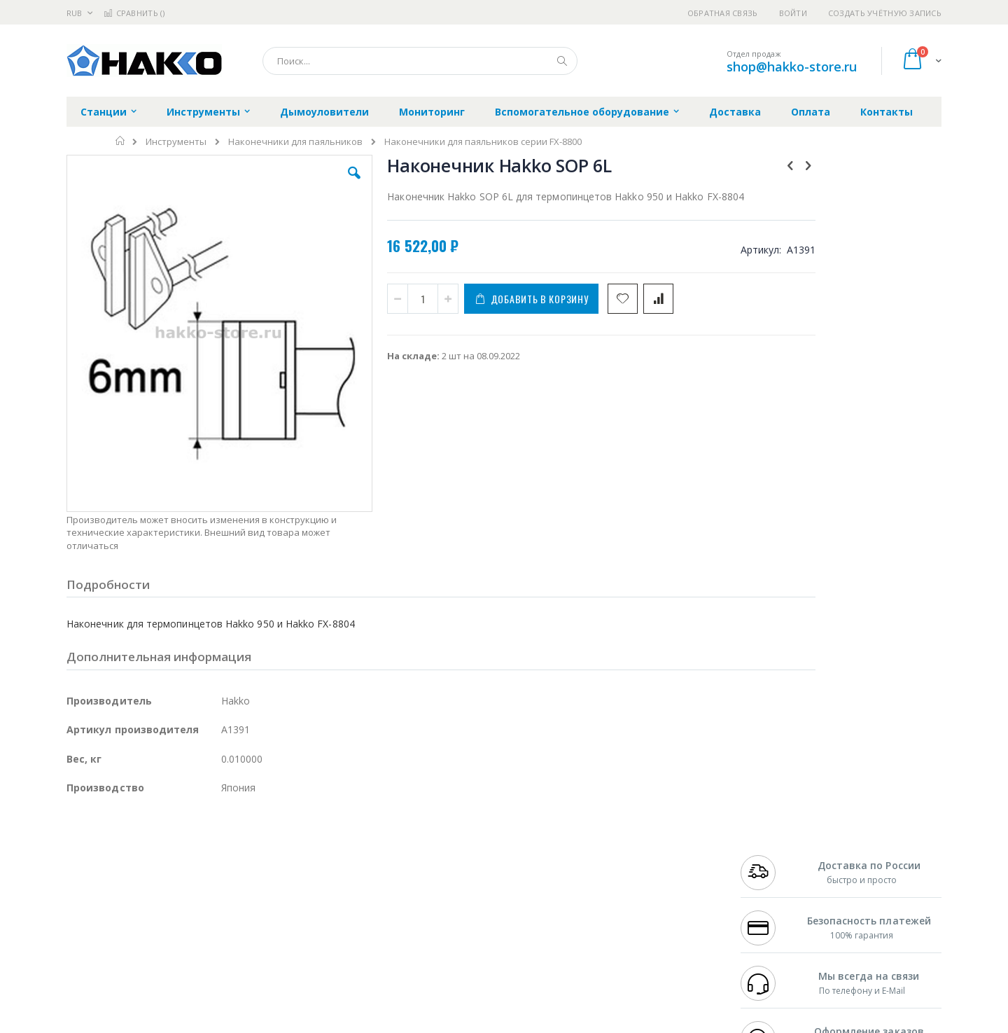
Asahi (218, 884)
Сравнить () (134, 13)
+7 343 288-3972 (771, 870)
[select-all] (867, 424)
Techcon (186, 938)
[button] (316, 183)
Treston (82, 938)
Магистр (276, 856)
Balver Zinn (90, 884)
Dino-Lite (176, 911)
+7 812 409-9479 (771, 856)
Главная (120, 140)
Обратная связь (722, 13)
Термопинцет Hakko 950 (843, 465)
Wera (175, 965)
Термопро (222, 856)
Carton (223, 911)
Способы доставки (631, 870)
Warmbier (134, 938)
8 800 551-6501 (775, 884)
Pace (176, 843)
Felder (179, 884)
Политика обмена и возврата (431, 870)
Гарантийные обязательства (430, 843)
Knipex (135, 965)
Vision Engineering (105, 911)
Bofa (76, 856)
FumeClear (123, 856)
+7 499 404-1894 (771, 843)
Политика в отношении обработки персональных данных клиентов (443, 905)
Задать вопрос (399, 938)
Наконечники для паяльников (295, 141)
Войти (793, 13)
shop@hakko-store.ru (792, 66)
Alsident (258, 843)
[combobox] (420, 61)
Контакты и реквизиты (641, 843)
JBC (146, 843)
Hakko (80, 843)
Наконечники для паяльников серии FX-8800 (483, 141)
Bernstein (87, 965)
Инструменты (176, 141)
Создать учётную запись (884, 13)
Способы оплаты (626, 898)
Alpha (140, 884)
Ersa (116, 843)
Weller (213, 843)
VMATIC (232, 938)
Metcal (173, 856)
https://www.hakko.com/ (288, 1023)
